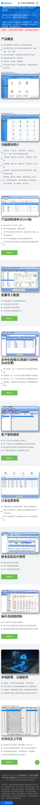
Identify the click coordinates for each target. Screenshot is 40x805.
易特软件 (4, 775)
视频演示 (9, 253)
